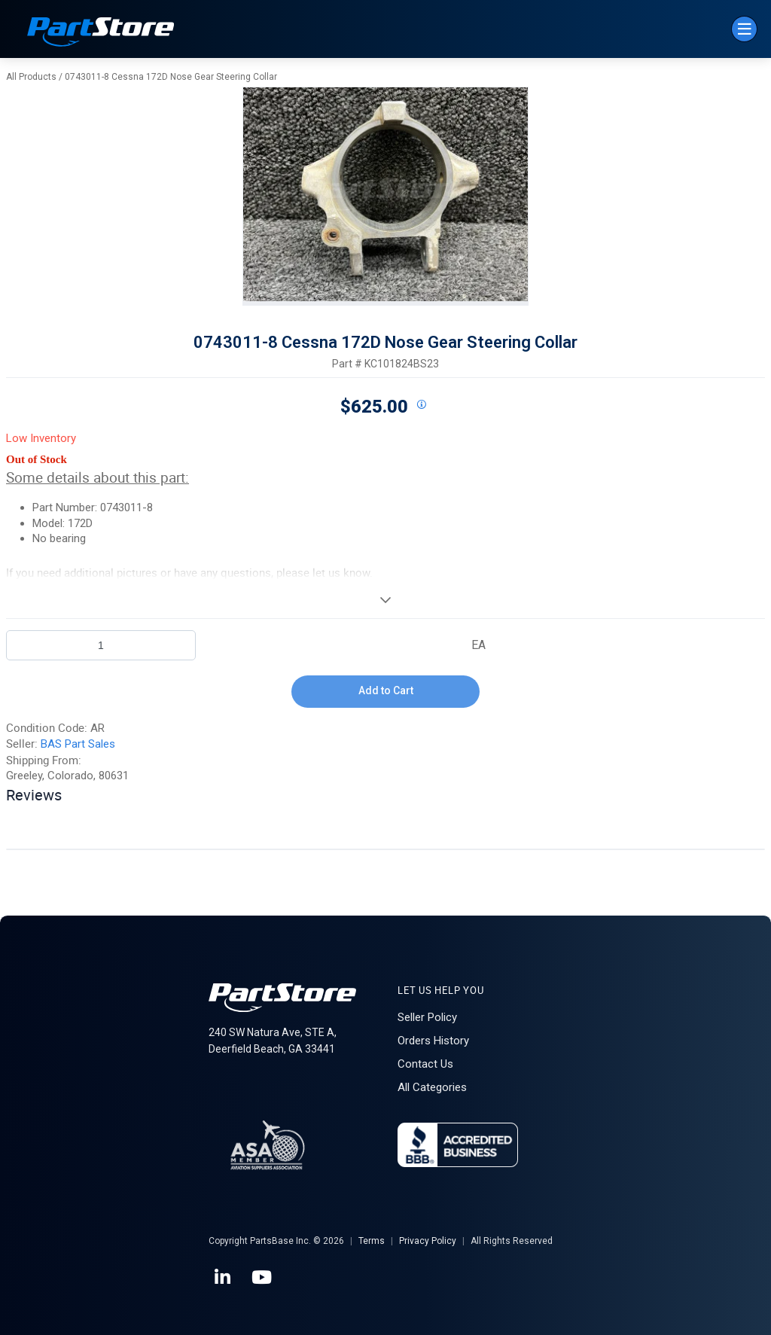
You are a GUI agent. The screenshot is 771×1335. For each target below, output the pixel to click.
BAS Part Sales (78, 744)
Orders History (433, 1040)
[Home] (101, 33)
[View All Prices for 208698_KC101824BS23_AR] (421, 405)
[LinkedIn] (224, 1278)
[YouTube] (263, 1278)
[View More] (385, 599)
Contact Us (425, 1064)
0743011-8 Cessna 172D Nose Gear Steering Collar (171, 77)
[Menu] (744, 29)
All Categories (432, 1087)
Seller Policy (427, 1017)
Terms (371, 1241)
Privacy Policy (427, 1241)
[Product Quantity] (101, 645)
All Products (31, 77)
